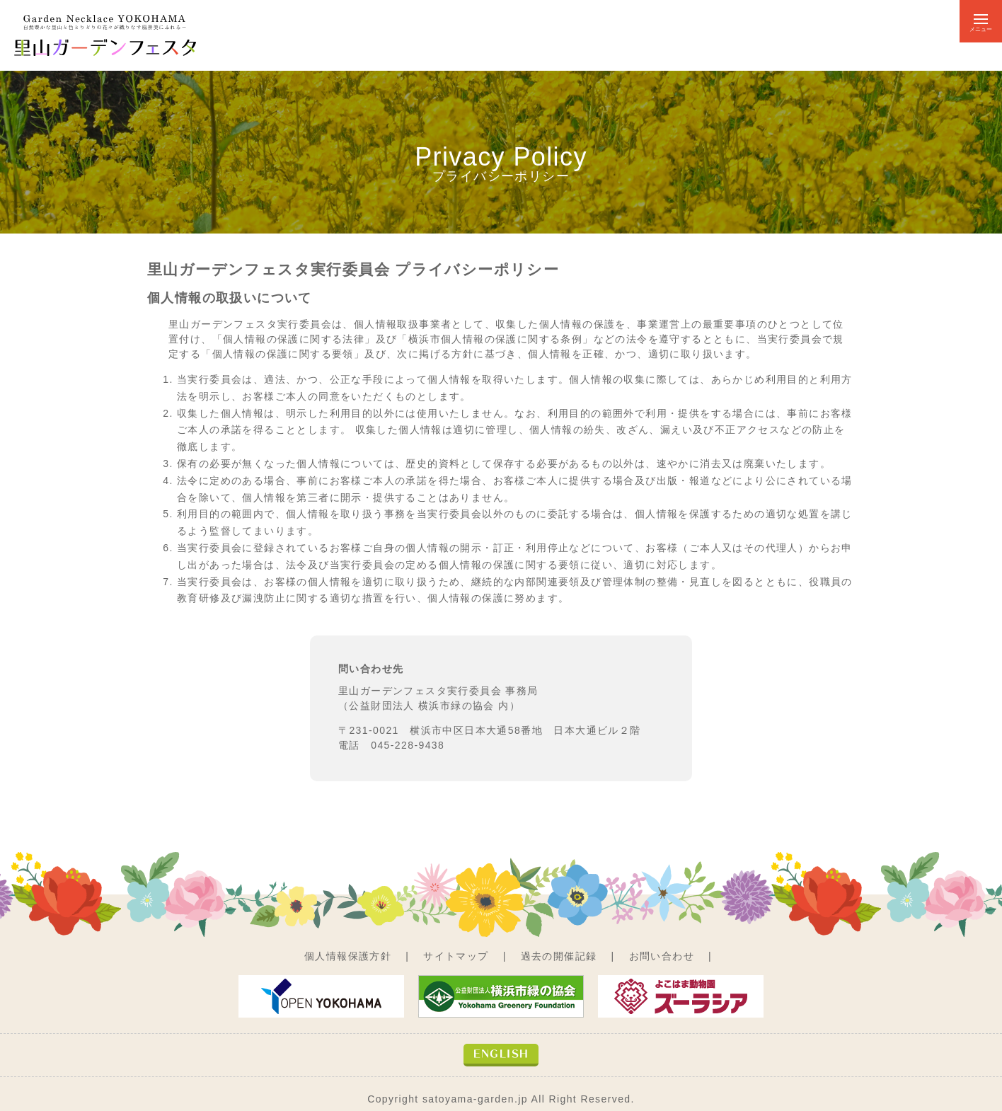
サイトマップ (455, 956)
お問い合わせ (661, 956)
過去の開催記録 (559, 956)
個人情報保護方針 (347, 956)
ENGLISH (501, 1054)
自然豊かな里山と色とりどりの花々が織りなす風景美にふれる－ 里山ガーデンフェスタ (106, 35)
